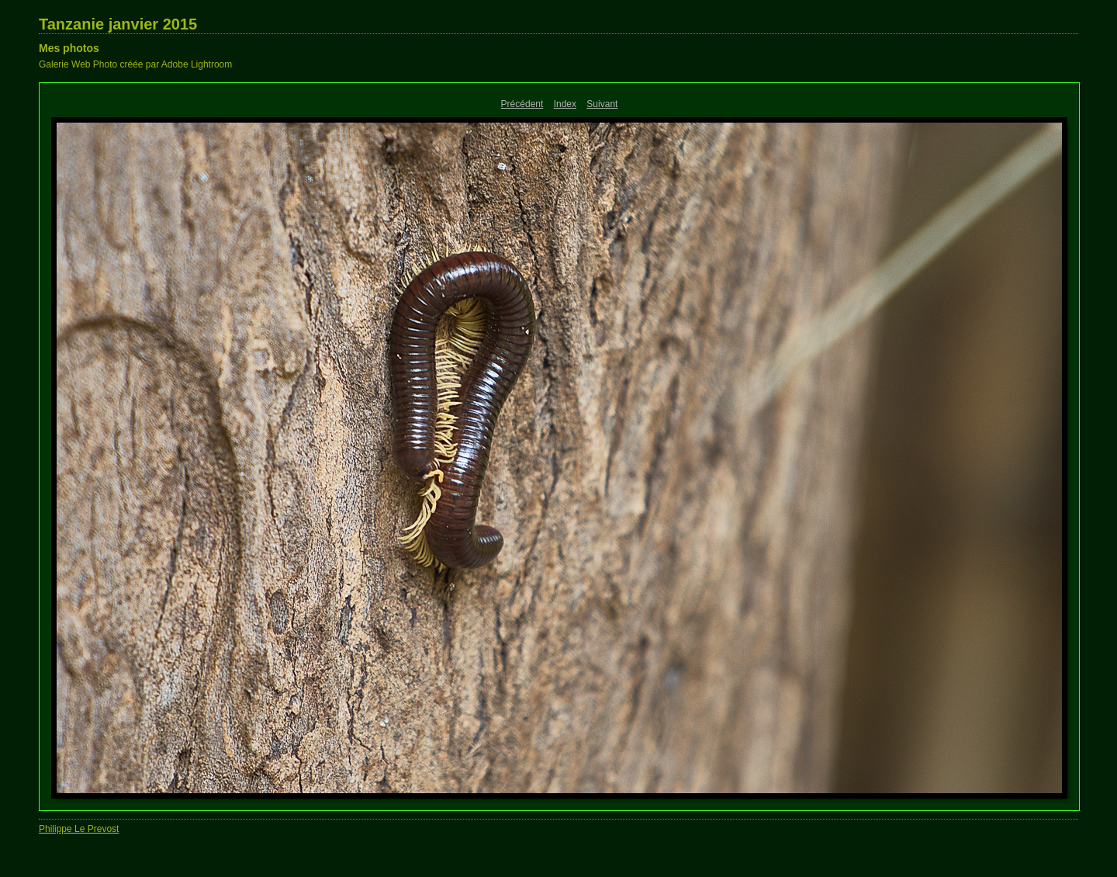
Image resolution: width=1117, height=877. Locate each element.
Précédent (522, 104)
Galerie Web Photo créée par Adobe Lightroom (135, 64)
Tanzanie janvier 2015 (118, 24)
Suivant (601, 104)
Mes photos (69, 48)
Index (565, 104)
